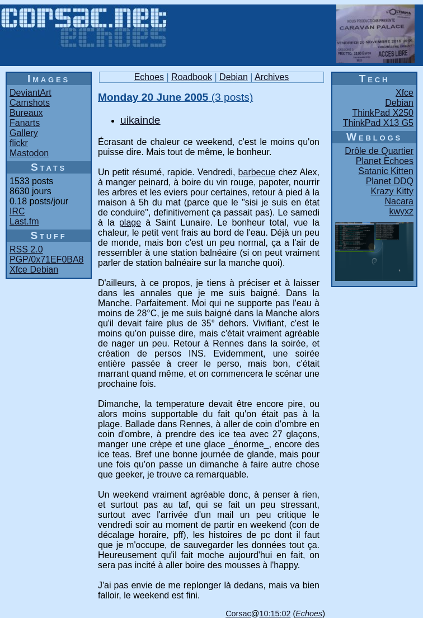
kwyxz (401, 211)
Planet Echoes (384, 161)
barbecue (257, 172)
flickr (19, 143)
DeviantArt (30, 92)
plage (130, 222)
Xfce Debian (34, 269)
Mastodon (29, 153)
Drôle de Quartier (379, 151)
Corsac (238, 613)
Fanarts (25, 123)
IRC (17, 211)
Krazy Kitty (392, 191)
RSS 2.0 (26, 249)
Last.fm (24, 221)
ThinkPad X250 (382, 113)
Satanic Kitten (385, 171)
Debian (233, 77)
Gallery (24, 133)
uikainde (140, 120)
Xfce (404, 92)
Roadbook (191, 77)
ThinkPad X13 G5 (378, 123)
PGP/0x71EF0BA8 (47, 259)
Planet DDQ (389, 181)
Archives (272, 77)
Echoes (149, 77)
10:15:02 (274, 613)
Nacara (398, 201)
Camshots (30, 102)
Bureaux (26, 113)
